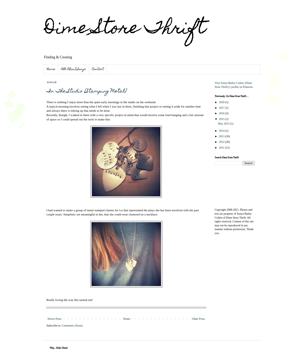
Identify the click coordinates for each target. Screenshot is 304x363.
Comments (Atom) (72, 325)
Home (51, 69)
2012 (222, 141)
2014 (222, 130)
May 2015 (224, 123)
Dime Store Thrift (125, 29)
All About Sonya (73, 69)
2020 (222, 102)
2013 (222, 136)
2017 (222, 107)
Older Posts (198, 318)
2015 (222, 119)
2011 (222, 147)
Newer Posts (54, 318)
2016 (222, 113)
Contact (98, 69)
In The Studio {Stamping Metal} (87, 91)
